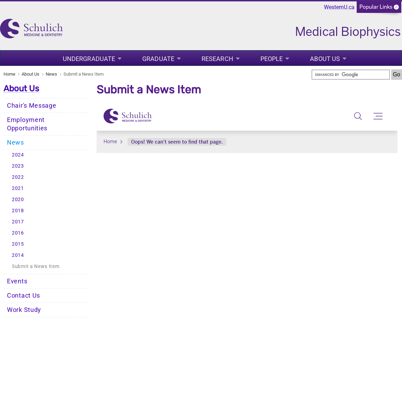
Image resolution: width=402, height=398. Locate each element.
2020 (18, 199)
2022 (18, 177)
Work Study (24, 309)
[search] (351, 74)
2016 (18, 233)
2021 (18, 188)
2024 (18, 155)
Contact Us (23, 295)
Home (9, 74)
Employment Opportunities (27, 124)
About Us (325, 58)
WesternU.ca (339, 7)
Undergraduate (89, 58)
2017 (18, 222)
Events (17, 281)
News (51, 74)
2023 (18, 166)
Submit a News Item (36, 266)
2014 (18, 255)
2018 (18, 211)
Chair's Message (31, 105)
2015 (18, 244)
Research (217, 58)
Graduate (158, 58)
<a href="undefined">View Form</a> (247, 127)
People (271, 58)
